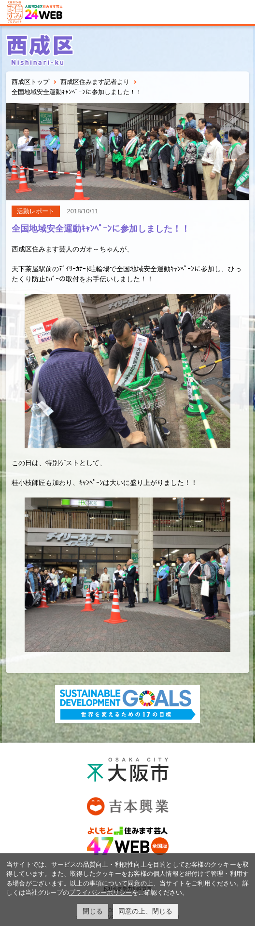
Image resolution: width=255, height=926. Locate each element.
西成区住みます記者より (94, 81)
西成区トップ (30, 81)
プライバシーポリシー (100, 892)
